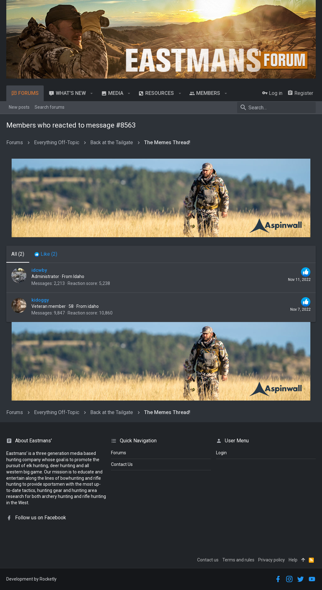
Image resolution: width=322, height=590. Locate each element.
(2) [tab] (17, 254)
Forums (118, 452)
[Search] (276, 107)
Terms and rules (238, 559)
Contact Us (122, 464)
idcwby (39, 270)
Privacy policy (271, 559)
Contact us (208, 559)
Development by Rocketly (31, 579)
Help (293, 559)
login (221, 452)
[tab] (45, 254)
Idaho (78, 276)
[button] (91, 93)
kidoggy (40, 300)
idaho (93, 306)
